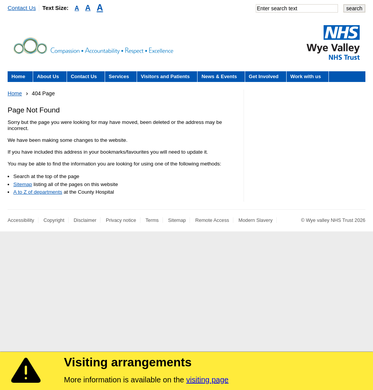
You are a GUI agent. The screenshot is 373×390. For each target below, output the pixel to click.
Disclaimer (85, 220)
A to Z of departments (37, 192)
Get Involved (264, 76)
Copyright (53, 220)
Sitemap (22, 184)
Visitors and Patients (165, 76)
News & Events (219, 76)
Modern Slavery (256, 220)
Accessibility (21, 220)
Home (18, 76)
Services (119, 76)
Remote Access (212, 220)
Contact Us (22, 8)
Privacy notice (121, 220)
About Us (48, 76)
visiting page (207, 380)
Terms (152, 220)
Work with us (305, 76)
